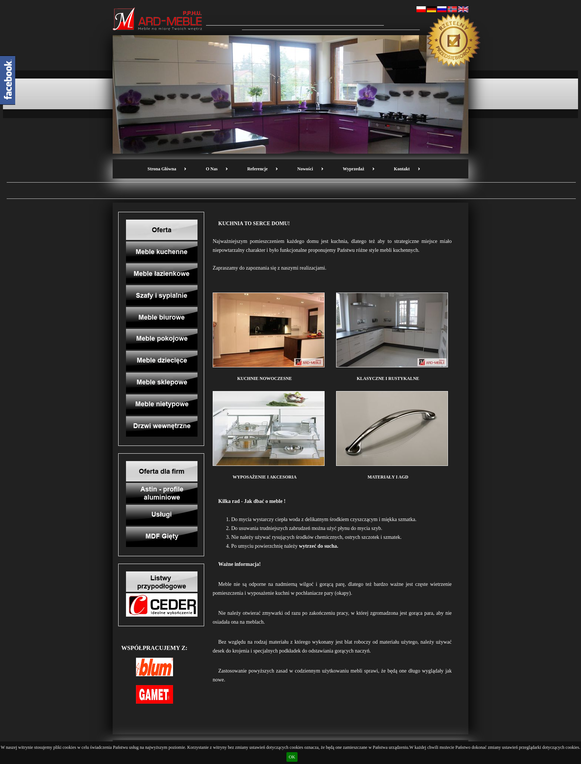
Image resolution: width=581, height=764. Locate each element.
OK (292, 757)
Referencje (257, 168)
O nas (212, 168)
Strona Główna (161, 168)
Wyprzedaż (353, 168)
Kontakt (402, 168)
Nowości (305, 168)
